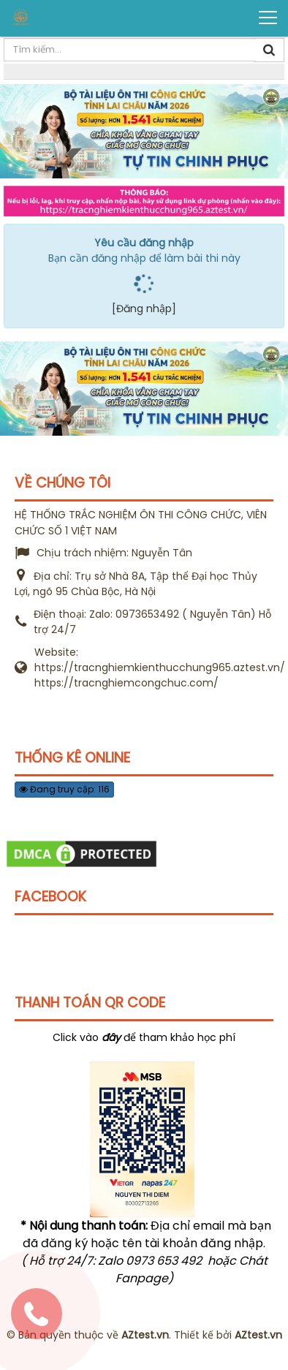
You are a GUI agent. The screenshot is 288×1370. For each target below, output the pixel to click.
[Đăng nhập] (144, 308)
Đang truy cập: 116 (64, 789)
